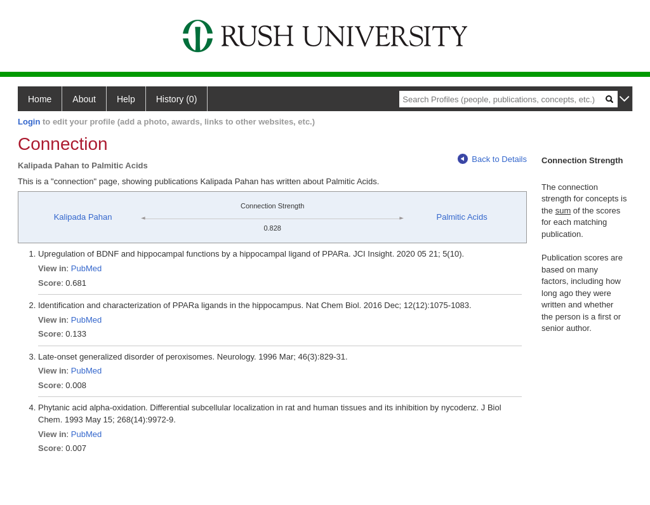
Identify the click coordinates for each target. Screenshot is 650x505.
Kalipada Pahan (83, 217)
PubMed (86, 268)
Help (126, 99)
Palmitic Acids (462, 217)
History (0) (176, 99)
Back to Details (492, 159)
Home (39, 99)
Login (29, 121)
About (84, 99)
